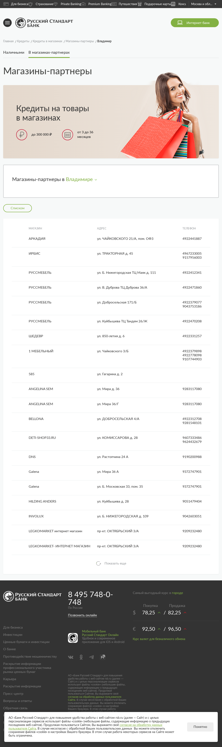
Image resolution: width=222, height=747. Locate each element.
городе (177, 593)
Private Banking (67, 4)
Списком (17, 208)
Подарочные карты (154, 4)
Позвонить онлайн (82, 615)
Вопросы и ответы (17, 701)
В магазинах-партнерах (49, 53)
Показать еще (115, 563)
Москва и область (203, 4)
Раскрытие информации (22, 686)
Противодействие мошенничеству (30, 656)
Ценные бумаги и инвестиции (26, 642)
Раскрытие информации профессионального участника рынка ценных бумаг (27, 668)
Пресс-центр (13, 693)
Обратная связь (15, 708)
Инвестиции (12, 634)
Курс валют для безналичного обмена (159, 639)
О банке (9, 649)
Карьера (9, 679)
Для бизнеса (16, 4)
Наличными (13, 53)
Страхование (40, 4)
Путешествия (124, 4)
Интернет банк (198, 23)
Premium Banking (96, 4)
